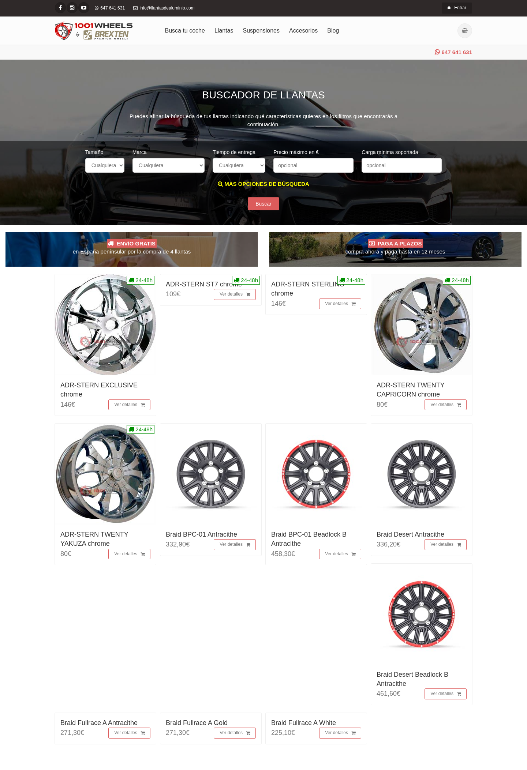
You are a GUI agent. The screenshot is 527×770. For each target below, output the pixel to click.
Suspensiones (261, 30)
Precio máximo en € (296, 152)
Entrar (457, 7)
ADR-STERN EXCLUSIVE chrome (99, 390)
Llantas (223, 30)
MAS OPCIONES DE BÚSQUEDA (263, 184)
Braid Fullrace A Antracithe (99, 722)
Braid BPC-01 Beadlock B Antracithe (309, 539)
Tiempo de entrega (234, 152)
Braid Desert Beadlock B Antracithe (412, 679)
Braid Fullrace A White (303, 722)
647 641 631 (453, 52)
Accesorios (303, 30)
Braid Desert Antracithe (410, 534)
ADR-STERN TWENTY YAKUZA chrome (94, 539)
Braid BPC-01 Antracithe (201, 534)
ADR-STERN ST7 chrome (204, 284)
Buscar (263, 204)
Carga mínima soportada (390, 152)
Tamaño (94, 152)
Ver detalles (129, 405)
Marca (139, 152)
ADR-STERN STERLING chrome (307, 289)
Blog (333, 30)
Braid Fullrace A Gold (197, 722)
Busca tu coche (185, 30)
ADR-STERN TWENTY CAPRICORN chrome (410, 390)
